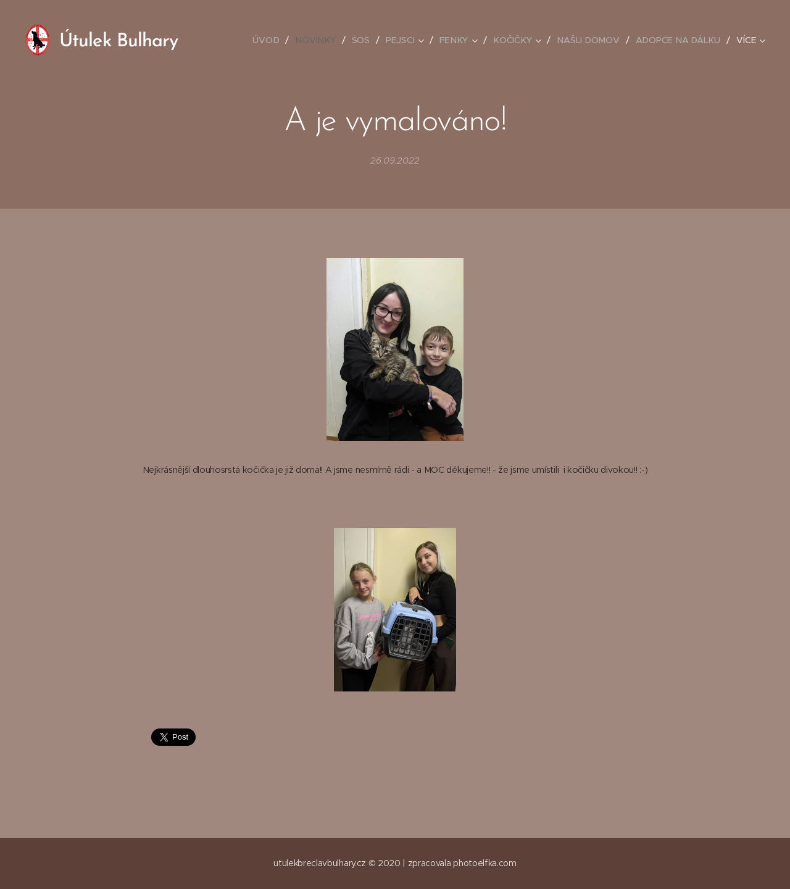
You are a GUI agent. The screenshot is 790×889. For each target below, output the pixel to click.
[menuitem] (272, 40)
